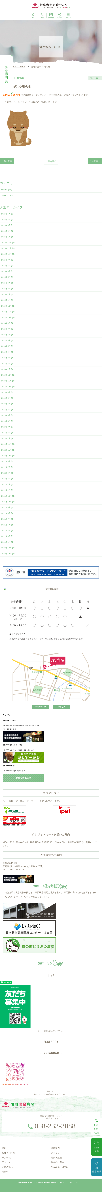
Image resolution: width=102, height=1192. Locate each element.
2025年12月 (8, 242)
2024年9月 (7, 323)
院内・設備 (56, 1157)
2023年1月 (7, 438)
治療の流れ (7, 1167)
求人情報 (6, 1157)
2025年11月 (8, 248)
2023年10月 (8, 386)
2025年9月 (7, 260)
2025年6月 (7, 271)
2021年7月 (7, 519)
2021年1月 (7, 542)
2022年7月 (7, 467)
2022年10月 (8, 456)
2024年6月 (7, 340)
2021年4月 (7, 530)
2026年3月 (7, 225)
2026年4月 (7, 219)
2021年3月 (7, 536)
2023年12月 (8, 375)
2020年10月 (8, 554)
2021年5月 (7, 525)
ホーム (34, 15)
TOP (4, 1148)
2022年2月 (7, 484)
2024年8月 (7, 329)
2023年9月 (7, 392)
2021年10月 (8, 502)
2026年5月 (7, 214)
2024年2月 (7, 363)
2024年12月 (8, 306)
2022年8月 (7, 461)
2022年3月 (7, 479)
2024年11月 (8, 312)
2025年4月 (7, 283)
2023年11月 (8, 381)
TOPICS (7, 195)
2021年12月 (8, 496)
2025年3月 (7, 289)
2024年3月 (7, 358)
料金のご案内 (57, 1162)
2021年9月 (7, 507)
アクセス (59, 15)
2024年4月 (7, 352)
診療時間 (51, 15)
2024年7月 (7, 335)
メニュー (68, 15)
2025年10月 (8, 254)
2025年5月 (7, 277)
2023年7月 (7, 404)
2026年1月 (7, 237)
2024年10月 (8, 317)
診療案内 (55, 1148)
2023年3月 (7, 427)
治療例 (5, 1171)
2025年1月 (7, 300)
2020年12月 (8, 548)
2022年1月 (7, 490)
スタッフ (55, 1153)
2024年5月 (7, 346)
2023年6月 (7, 410)
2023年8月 (7, 398)
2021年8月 (7, 513)
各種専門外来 (8, 1153)
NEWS (7, 190)
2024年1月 (7, 369)
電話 (42, 15)
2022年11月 (8, 450)
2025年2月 (7, 294)
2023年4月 (7, 421)
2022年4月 (7, 473)
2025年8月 (7, 266)
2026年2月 (7, 231)
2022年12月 (8, 444)
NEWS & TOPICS (59, 1167)
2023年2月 (7, 432)
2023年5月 (7, 415)
